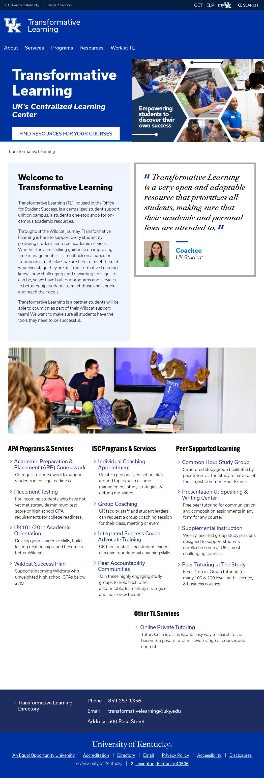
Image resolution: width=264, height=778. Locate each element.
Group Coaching (117, 504)
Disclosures (240, 755)
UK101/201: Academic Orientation (42, 530)
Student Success (60, 5)
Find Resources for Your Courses (65, 133)
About (11, 48)
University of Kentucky (23, 5)
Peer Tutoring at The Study (214, 564)
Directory (126, 755)
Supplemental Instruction (212, 528)
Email (148, 755)
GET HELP (204, 5)
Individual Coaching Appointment (121, 464)
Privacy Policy (175, 755)
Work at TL (123, 48)
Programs (62, 48)
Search (250, 5)
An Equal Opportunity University (43, 755)
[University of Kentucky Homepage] (132, 745)
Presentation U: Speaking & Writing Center (215, 495)
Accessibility (209, 755)
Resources (92, 48)
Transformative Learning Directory (45, 706)
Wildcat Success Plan (40, 564)
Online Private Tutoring (167, 627)
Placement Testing (36, 492)
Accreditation (96, 755)
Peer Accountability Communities (121, 566)
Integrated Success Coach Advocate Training (129, 536)
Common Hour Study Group (216, 462)
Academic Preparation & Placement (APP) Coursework (49, 464)
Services (34, 48)
